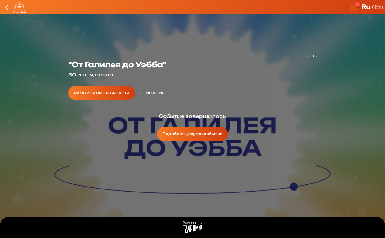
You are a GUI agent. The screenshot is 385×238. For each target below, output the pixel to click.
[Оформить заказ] (354, 7)
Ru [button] (366, 7)
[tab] (101, 93)
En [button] (379, 7)
